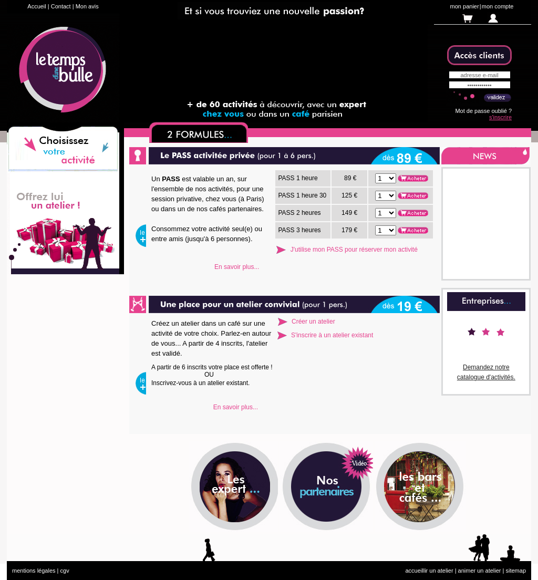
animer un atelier (479, 570)
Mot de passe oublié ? (483, 111)
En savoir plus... (236, 267)
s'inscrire (500, 117)
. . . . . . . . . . (385, 178)
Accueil (36, 6)
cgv (64, 570)
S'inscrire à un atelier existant (332, 335)
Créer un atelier (313, 321)
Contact (61, 6)
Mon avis (87, 6)
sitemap (515, 570)
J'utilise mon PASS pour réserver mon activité (354, 249)
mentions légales (34, 570)
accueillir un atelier (429, 570)
